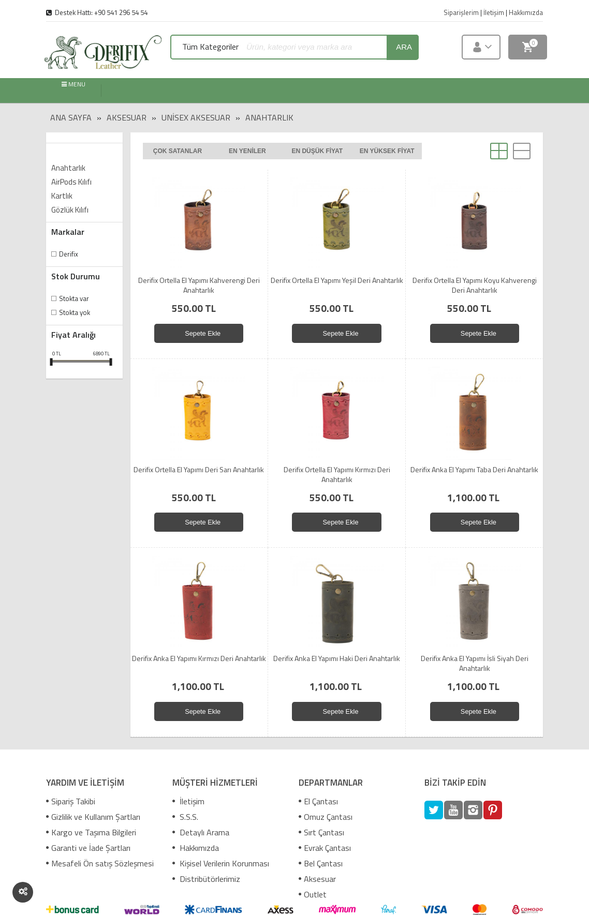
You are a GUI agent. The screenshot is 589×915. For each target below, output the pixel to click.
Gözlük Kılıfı (70, 210)
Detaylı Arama (200, 832)
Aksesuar (126, 117)
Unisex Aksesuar (195, 117)
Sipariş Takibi (70, 801)
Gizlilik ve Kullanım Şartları (93, 817)
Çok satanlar (177, 151)
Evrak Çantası (325, 848)
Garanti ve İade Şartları (88, 848)
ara (404, 46)
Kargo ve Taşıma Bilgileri (91, 832)
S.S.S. (185, 817)
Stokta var (74, 298)
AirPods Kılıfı (71, 182)
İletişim (188, 801)
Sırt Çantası (321, 832)
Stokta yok (74, 312)
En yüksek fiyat (387, 151)
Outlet (313, 894)
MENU (73, 85)
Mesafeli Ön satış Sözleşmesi (100, 863)
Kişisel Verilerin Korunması (220, 863)
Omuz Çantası (325, 817)
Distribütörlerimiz (206, 879)
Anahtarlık (269, 117)
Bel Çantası (321, 863)
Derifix (68, 254)
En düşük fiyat (317, 151)
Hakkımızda (195, 848)
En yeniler (247, 151)
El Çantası (318, 801)
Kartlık (61, 196)
